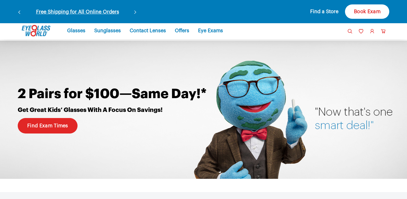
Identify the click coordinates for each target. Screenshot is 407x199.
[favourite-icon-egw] (361, 31)
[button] (318, 12)
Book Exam (367, 11)
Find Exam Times (47, 125)
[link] (36, 30)
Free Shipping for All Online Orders (77, 11)
